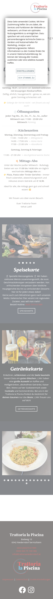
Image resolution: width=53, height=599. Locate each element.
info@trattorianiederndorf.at (26, 554)
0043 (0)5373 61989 (26, 547)
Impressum (8, 579)
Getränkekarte (26, 409)
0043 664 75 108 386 (26, 550)
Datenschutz (22, 579)
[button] (19, 263)
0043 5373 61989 (34, 304)
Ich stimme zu (27, 77)
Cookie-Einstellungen (40, 579)
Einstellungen (25, 71)
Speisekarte (26, 310)
